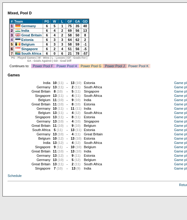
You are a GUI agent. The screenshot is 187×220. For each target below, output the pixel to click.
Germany (28, 26)
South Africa (31, 53)
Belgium (28, 44)
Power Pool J (115, 66)
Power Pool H (67, 66)
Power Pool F (43, 66)
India (25, 30)
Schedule (15, 176)
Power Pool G (91, 66)
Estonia (27, 40)
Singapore (29, 49)
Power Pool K (138, 66)
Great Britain (31, 35)
